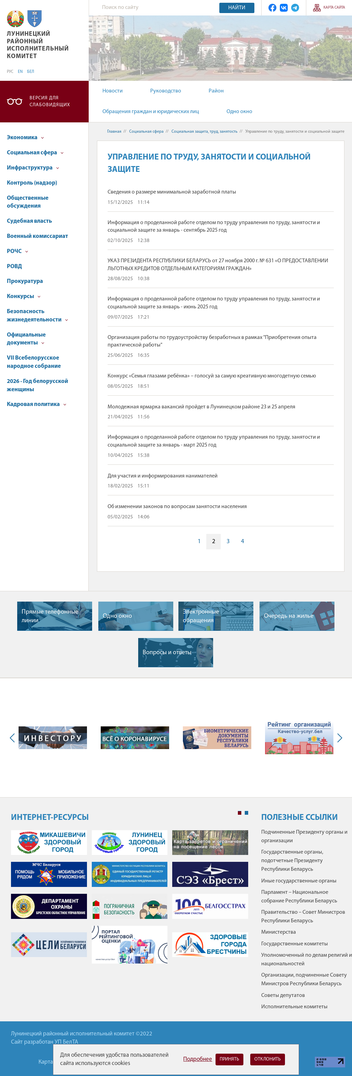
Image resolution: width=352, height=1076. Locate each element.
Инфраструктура (33, 168)
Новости (112, 91)
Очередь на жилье (289, 616)
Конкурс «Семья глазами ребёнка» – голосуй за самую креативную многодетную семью (212, 376)
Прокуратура (25, 281)
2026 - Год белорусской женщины (37, 385)
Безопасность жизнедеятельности (37, 316)
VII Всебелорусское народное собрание (34, 362)
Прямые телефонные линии (50, 616)
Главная (114, 132)
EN (20, 72)
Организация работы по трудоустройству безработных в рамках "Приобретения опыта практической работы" (212, 341)
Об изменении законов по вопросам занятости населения (177, 506)
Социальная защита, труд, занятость (205, 132)
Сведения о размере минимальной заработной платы (172, 192)
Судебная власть (29, 221)
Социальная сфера (35, 153)
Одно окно (239, 111)
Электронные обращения (201, 616)
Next (338, 737)
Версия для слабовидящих (50, 102)
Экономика (25, 138)
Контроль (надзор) (32, 183)
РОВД (14, 267)
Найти (236, 8)
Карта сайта (334, 8)
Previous (14, 737)
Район (216, 91)
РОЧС (17, 251)
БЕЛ (30, 72)
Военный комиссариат (37, 236)
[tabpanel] (129, 900)
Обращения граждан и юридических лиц (150, 111)
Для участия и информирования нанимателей (163, 476)
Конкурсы (24, 296)
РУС (10, 72)
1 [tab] (239, 813)
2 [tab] (246, 813)
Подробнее (197, 1059)
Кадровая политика (36, 404)
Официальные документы (26, 339)
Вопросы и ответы (167, 652)
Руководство (165, 91)
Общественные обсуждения (27, 202)
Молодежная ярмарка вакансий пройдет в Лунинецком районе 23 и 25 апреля (201, 407)
